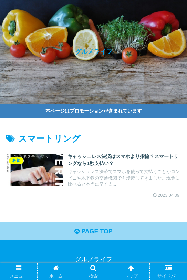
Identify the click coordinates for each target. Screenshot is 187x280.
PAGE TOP (93, 232)
